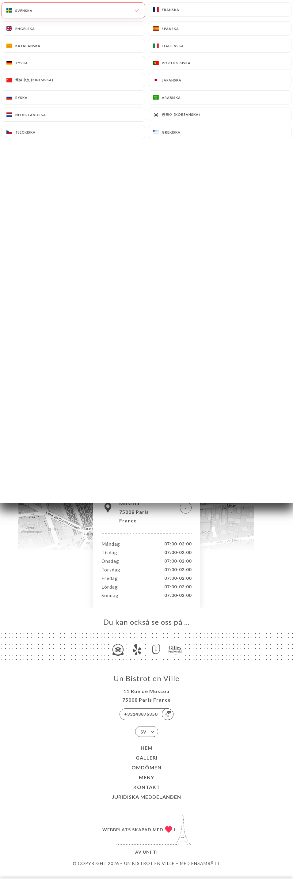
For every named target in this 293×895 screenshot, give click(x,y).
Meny (146, 784)
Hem (147, 754)
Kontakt (146, 793)
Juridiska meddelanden (146, 803)
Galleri (147, 764)
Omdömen (146, 774)
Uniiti (150, 858)
